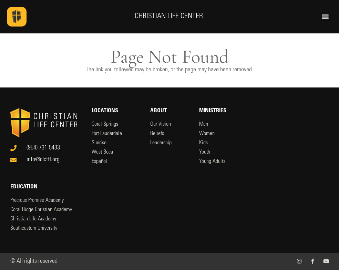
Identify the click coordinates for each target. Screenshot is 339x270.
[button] (325, 16)
